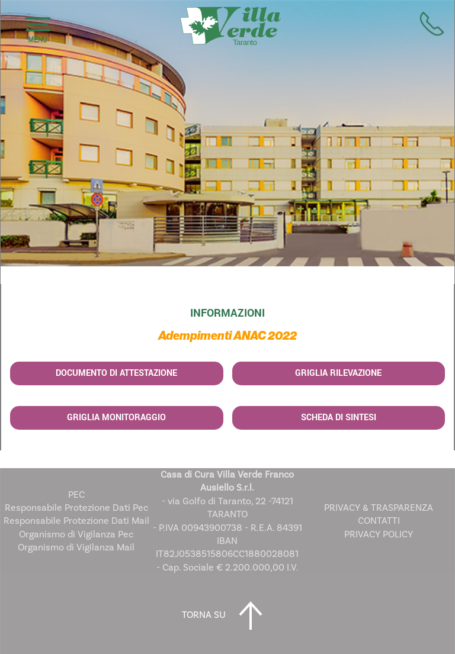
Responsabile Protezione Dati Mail (76, 521)
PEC (76, 495)
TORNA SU (227, 615)
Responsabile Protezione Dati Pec (76, 508)
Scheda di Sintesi (338, 417)
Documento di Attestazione (116, 373)
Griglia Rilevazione (338, 373)
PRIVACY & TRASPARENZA (378, 508)
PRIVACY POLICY (378, 534)
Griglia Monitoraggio (116, 417)
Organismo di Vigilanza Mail (76, 547)
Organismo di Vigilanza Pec (76, 534)
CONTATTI (379, 521)
